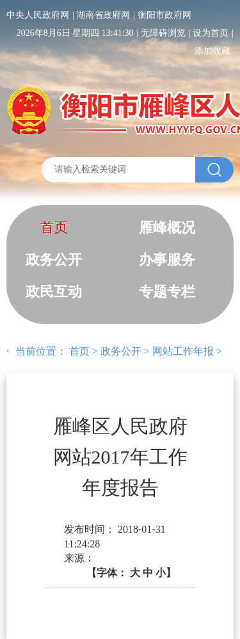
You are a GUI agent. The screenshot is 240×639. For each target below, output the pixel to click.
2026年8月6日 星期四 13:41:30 (75, 33)
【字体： (131, 572)
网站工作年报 (183, 351)
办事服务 (167, 260)
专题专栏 (167, 292)
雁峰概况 (167, 228)
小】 (166, 572)
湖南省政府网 (103, 15)
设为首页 (210, 33)
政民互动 (54, 292)
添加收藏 (212, 51)
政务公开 (54, 260)
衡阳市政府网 (164, 15)
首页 (54, 228)
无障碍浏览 (163, 33)
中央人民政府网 (37, 15)
